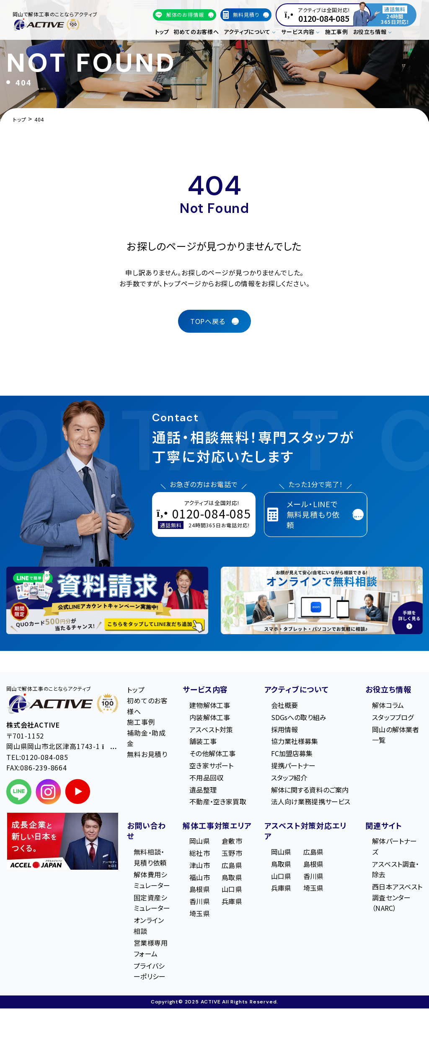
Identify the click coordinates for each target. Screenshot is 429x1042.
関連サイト (383, 825)
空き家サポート (211, 765)
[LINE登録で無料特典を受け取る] (107, 600)
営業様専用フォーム (151, 948)
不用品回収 (206, 777)
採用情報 (284, 729)
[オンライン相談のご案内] (322, 600)
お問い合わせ (146, 831)
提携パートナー (293, 765)
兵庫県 (232, 901)
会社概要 (284, 705)
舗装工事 (203, 741)
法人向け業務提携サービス (311, 801)
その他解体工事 (212, 753)
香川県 (199, 901)
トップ (162, 32)
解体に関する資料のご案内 (310, 790)
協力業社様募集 (294, 741)
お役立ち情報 (388, 689)
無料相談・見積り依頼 (150, 857)
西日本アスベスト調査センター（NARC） (397, 897)
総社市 (199, 853)
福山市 (199, 877)
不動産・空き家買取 (217, 801)
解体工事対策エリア (217, 825)
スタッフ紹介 (289, 777)
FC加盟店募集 (292, 753)
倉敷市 (232, 841)
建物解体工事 (209, 705)
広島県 (232, 865)
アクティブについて (296, 689)
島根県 (199, 889)
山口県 (232, 889)
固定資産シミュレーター (152, 902)
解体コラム (388, 705)
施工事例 (336, 32)
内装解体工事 (209, 717)
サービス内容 (205, 689)
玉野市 (232, 853)
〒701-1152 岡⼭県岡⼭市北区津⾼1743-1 (61, 741)
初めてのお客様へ (196, 32)
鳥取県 (232, 877)
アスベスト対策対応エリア (305, 831)
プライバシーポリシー (149, 971)
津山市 (199, 865)
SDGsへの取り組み (299, 717)
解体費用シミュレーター (152, 879)
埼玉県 (199, 913)
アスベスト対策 (211, 729)
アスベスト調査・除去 (395, 869)
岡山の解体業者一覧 (395, 734)
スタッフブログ (392, 717)
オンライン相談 (149, 925)
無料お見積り (147, 754)
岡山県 (199, 841)
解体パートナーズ (394, 846)
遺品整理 (203, 790)
